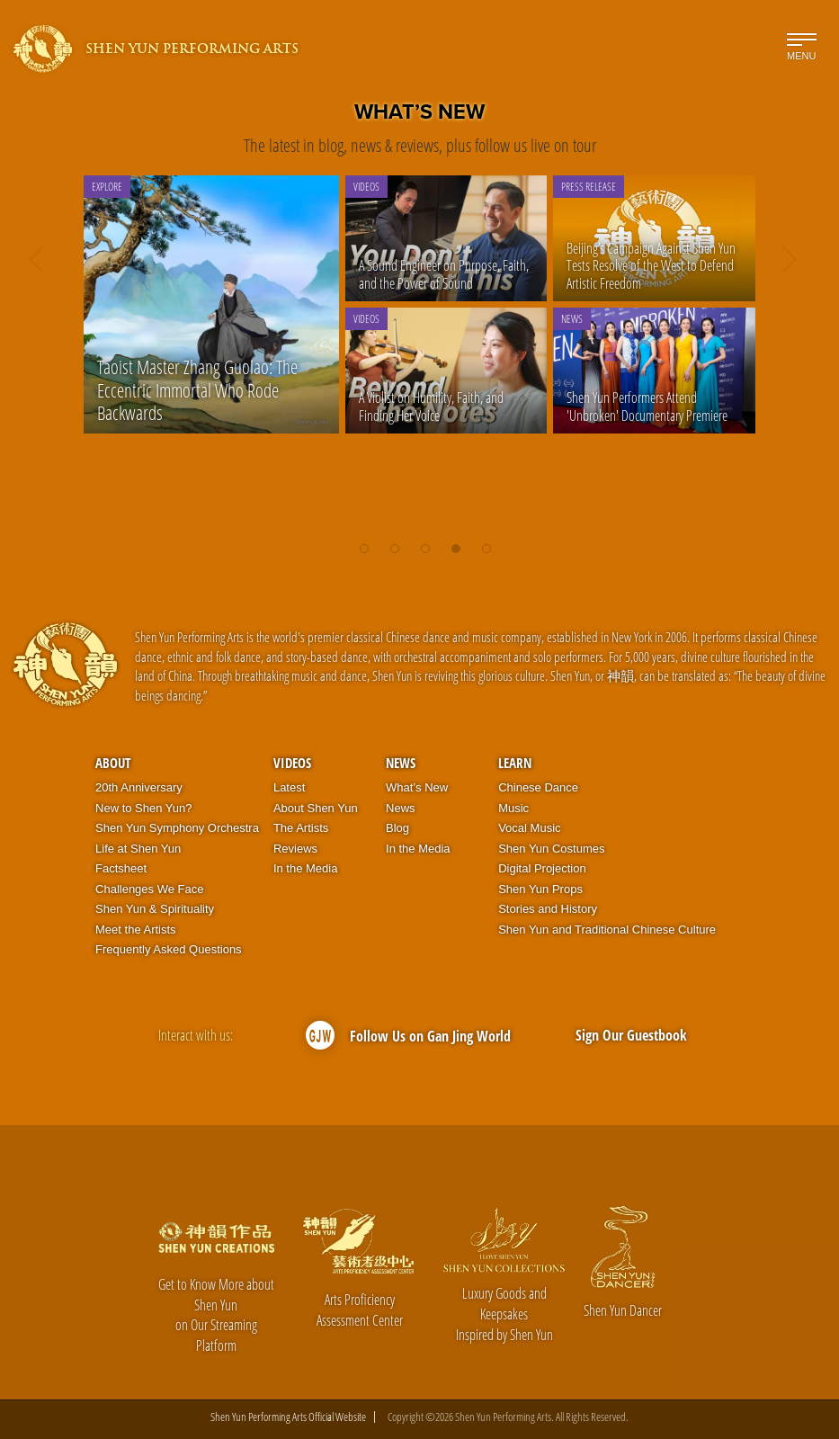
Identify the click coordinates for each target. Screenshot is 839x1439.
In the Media (305, 868)
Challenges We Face (149, 889)
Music (513, 808)
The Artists (300, 828)
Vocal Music (529, 828)
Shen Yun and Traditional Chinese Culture (607, 929)
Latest (289, 787)
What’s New (417, 787)
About (112, 763)
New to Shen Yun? (143, 808)
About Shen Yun (315, 808)
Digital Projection (542, 868)
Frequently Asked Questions (168, 949)
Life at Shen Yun (138, 848)
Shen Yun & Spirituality (154, 909)
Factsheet (121, 868)
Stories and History (547, 909)
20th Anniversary (139, 787)
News (400, 763)
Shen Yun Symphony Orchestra (177, 828)
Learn (514, 763)
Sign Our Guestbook (631, 1035)
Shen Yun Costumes (551, 848)
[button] (364, 539)
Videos (292, 763)
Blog (397, 828)
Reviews (295, 848)
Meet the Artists (135, 929)
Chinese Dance (538, 787)
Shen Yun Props (540, 889)
